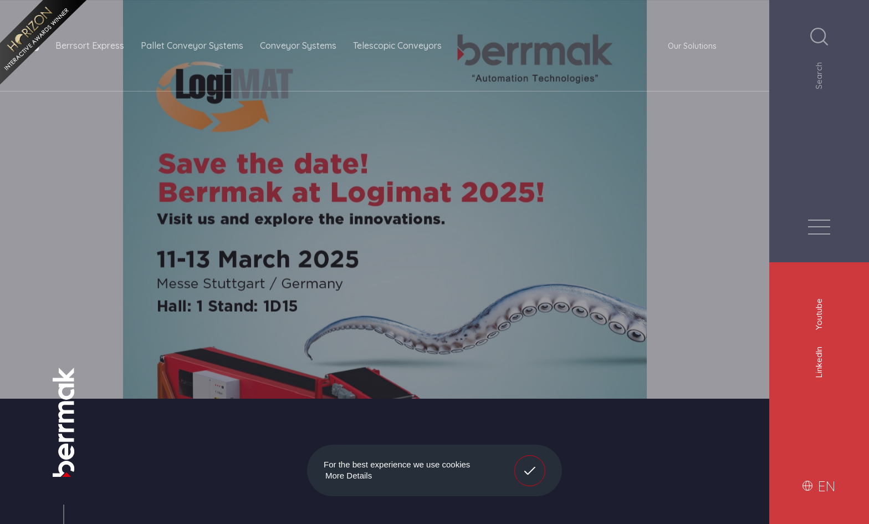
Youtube (819, 312)
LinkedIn (819, 360)
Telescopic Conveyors (397, 45)
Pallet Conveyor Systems (192, 45)
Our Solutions (692, 46)
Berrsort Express (89, 45)
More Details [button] (348, 475)
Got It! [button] (529, 462)
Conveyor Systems (298, 45)
